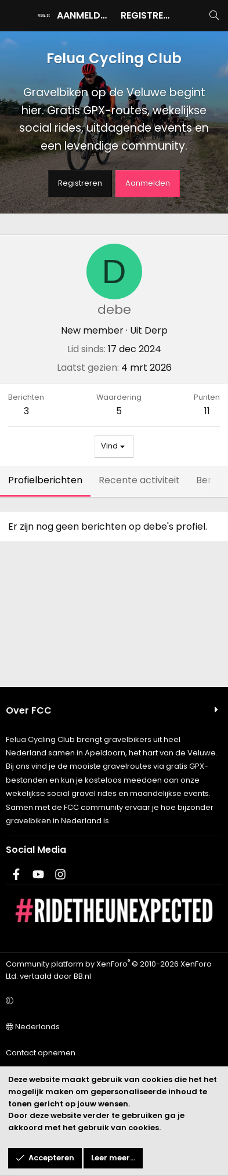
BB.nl (82, 976)
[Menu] (15, 15)
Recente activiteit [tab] (139, 480)
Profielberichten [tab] (45, 480)
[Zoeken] (214, 15)
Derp (156, 330)
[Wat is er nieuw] (190, 15)
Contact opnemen (40, 1052)
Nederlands (33, 1026)
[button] (112, 1001)
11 (207, 411)
